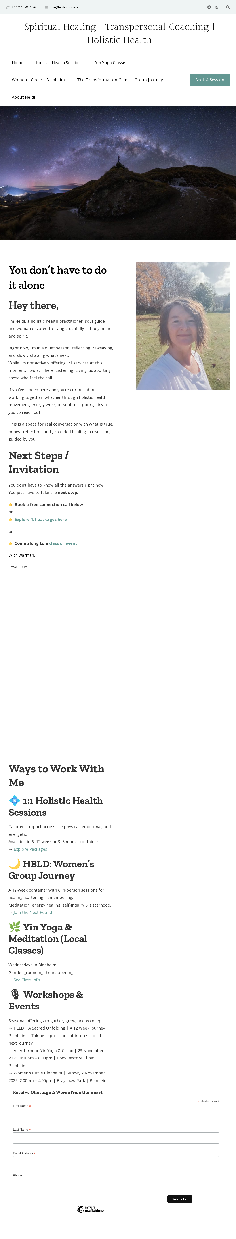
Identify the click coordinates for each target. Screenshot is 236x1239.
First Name (22, 1106)
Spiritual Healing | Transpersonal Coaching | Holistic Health (119, 34)
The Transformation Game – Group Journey (120, 79)
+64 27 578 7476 (24, 7)
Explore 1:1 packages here (41, 519)
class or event (63, 543)
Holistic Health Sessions (59, 62)
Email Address (24, 1153)
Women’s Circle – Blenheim (38, 79)
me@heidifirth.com (64, 7)
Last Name (22, 1130)
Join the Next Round (33, 912)
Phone (17, 1175)
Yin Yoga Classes (111, 62)
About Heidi (23, 97)
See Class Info (27, 979)
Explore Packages (30, 849)
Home (17, 62)
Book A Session (209, 79)
